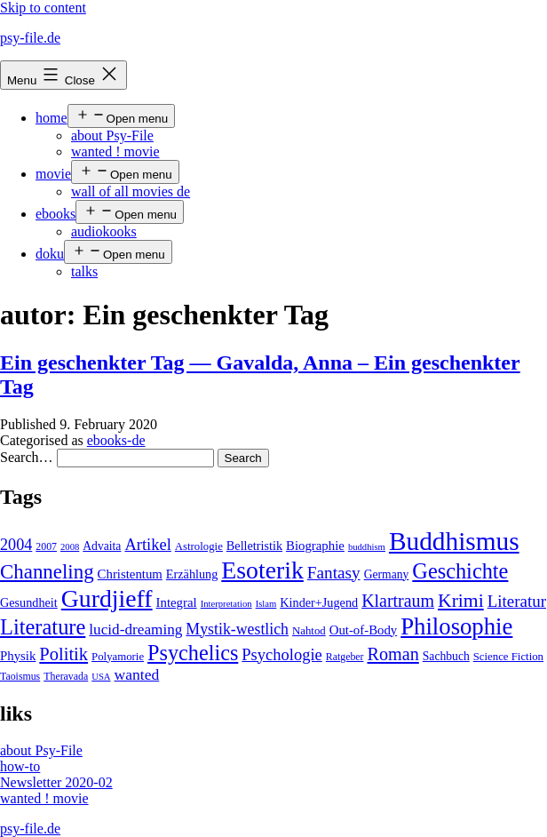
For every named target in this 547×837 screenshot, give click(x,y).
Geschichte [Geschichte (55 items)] (460, 571)
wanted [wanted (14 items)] (137, 674)
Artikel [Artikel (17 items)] (147, 545)
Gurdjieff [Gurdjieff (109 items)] (107, 598)
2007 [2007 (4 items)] (46, 546)
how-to (20, 766)
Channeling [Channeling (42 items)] (47, 572)
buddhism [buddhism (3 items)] (366, 547)
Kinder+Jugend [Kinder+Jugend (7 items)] (319, 602)
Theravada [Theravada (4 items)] (66, 676)
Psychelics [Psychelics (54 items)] (192, 653)
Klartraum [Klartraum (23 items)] (397, 600)
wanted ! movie (115, 151)
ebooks (55, 213)
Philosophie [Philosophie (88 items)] (456, 626)
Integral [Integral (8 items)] (176, 602)
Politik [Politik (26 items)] (63, 654)
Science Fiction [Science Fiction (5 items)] (508, 656)
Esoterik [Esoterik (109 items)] (262, 570)
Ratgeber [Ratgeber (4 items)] (345, 656)
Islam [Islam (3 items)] (266, 604)
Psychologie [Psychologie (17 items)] (281, 655)
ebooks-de (116, 440)
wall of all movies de (130, 191)
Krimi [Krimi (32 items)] (461, 600)
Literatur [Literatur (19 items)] (517, 601)
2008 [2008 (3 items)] (69, 547)
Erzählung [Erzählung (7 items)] (192, 574)
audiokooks (104, 231)
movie (53, 173)
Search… (26, 457)
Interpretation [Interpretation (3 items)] (226, 604)
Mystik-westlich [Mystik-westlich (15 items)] (237, 629)
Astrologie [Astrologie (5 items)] (199, 546)
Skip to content (43, 7)
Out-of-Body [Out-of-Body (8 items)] (363, 630)
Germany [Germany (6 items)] (386, 574)
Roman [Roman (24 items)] (393, 654)
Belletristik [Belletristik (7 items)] (254, 545)
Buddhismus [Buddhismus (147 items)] (454, 541)
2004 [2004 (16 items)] (16, 545)
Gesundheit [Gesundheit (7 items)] (29, 602)
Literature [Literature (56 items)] (42, 627)
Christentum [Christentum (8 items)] (130, 574)
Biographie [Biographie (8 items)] (315, 545)
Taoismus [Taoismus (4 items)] (20, 676)
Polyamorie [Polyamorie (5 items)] (117, 656)
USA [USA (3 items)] (100, 677)
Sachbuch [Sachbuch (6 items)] (446, 656)
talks (84, 271)
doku (50, 253)
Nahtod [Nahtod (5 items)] (309, 631)
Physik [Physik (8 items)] (18, 656)
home (51, 117)
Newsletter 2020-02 (56, 782)
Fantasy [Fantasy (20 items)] (334, 572)
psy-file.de (30, 37)
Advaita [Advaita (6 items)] (102, 546)
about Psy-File (112, 135)
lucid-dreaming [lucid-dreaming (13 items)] (135, 629)
